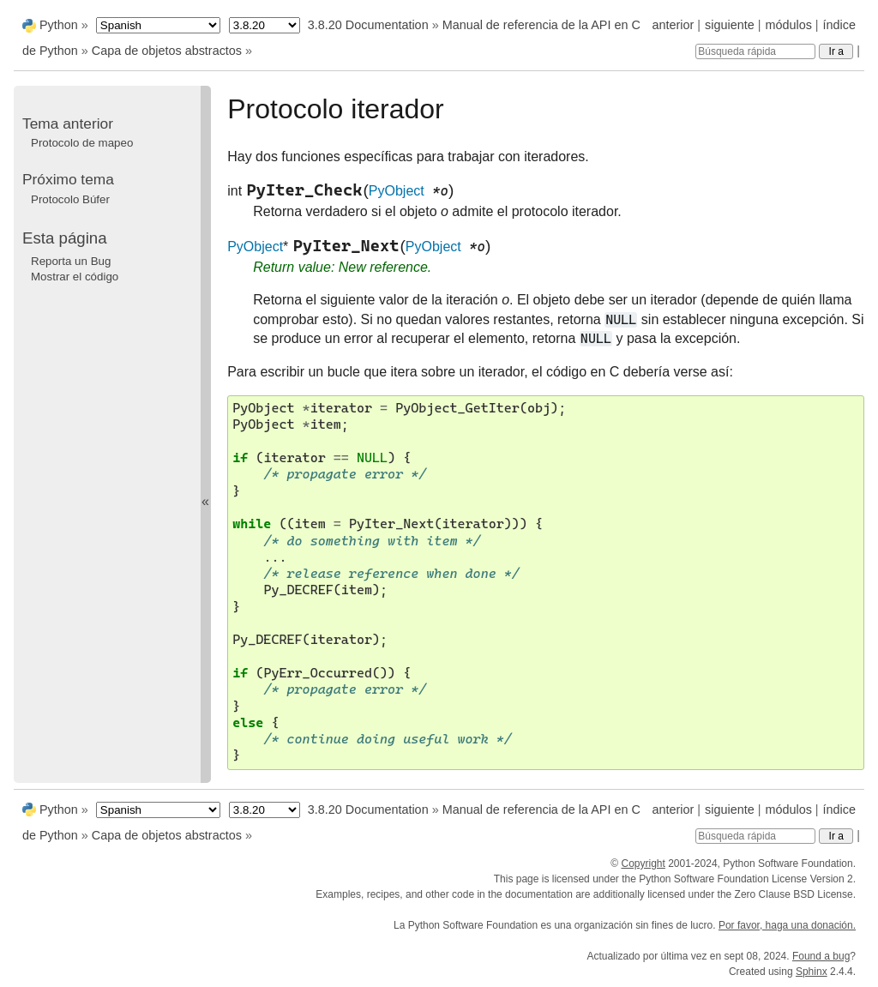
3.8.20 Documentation (368, 25)
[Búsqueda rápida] (755, 51)
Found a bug (821, 956)
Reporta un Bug (71, 261)
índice (839, 25)
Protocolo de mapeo (82, 142)
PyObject (396, 191)
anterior (673, 25)
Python (58, 25)
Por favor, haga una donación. (787, 925)
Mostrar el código (74, 276)
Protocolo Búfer (70, 199)
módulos (788, 25)
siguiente (730, 25)
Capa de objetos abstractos (167, 50)
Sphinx (811, 972)
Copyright (643, 864)
